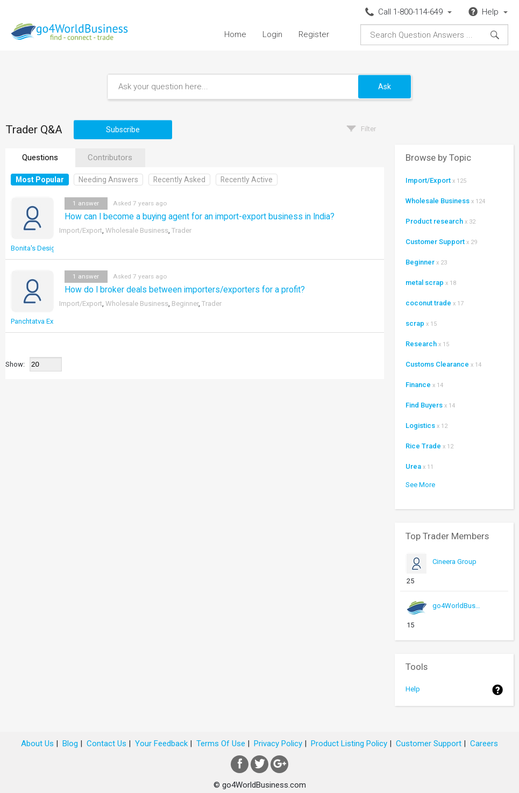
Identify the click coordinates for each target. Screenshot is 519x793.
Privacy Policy (278, 743)
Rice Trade (423, 446)
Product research (434, 221)
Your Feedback (161, 743)
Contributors (110, 157)
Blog (70, 743)
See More (420, 485)
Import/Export (80, 230)
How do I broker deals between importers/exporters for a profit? (185, 290)
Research (421, 344)
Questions (40, 157)
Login (272, 34)
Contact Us (106, 743)
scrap (415, 323)
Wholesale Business (136, 230)
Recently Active (247, 179)
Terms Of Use (220, 743)
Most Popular (40, 179)
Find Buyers (424, 405)
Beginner (185, 303)
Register (313, 34)
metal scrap (425, 282)
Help (413, 689)
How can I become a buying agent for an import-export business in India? (200, 217)
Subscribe (123, 129)
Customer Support (435, 242)
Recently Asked (179, 179)
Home (235, 34)
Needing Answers (108, 179)
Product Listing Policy (349, 743)
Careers (484, 743)
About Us (37, 743)
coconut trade (428, 303)
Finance (418, 385)
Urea (413, 466)
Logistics (420, 425)
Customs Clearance (437, 364)
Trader (181, 230)
